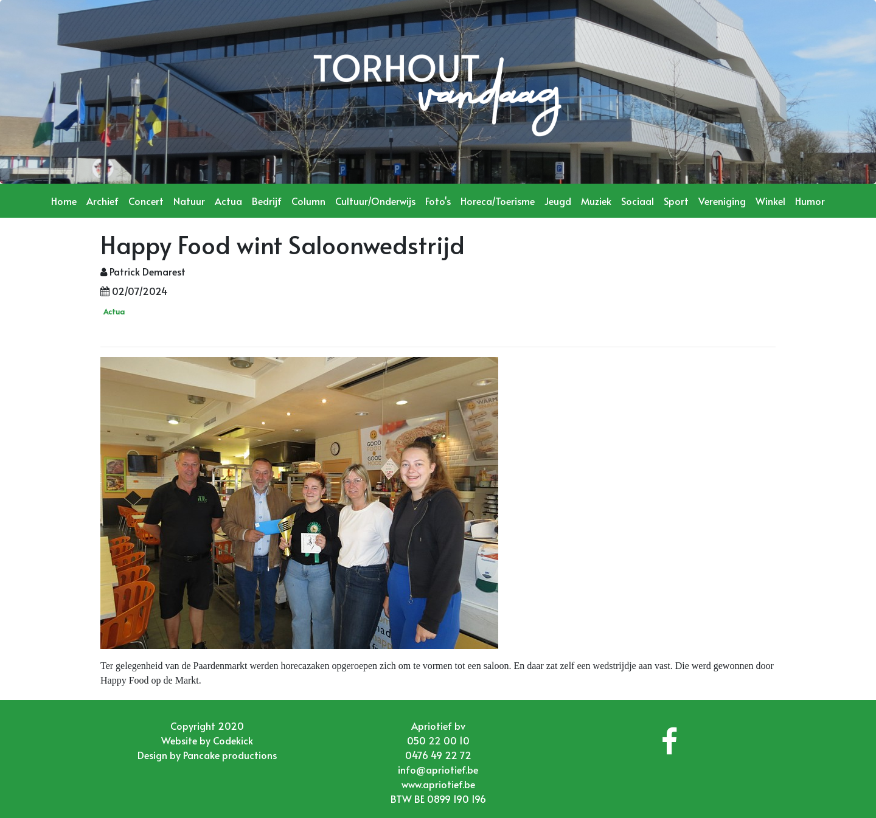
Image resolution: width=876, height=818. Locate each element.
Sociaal (637, 200)
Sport (676, 200)
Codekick (233, 740)
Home (64, 200)
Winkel (770, 200)
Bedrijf (267, 200)
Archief (102, 200)
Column (308, 200)
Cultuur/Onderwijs (375, 200)
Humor (810, 200)
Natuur (189, 200)
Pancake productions (230, 754)
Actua (228, 200)
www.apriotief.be (438, 784)
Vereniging (722, 200)
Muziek (596, 200)
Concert (146, 200)
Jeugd (557, 200)
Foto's (438, 200)
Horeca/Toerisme (498, 200)
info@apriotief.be (438, 769)
